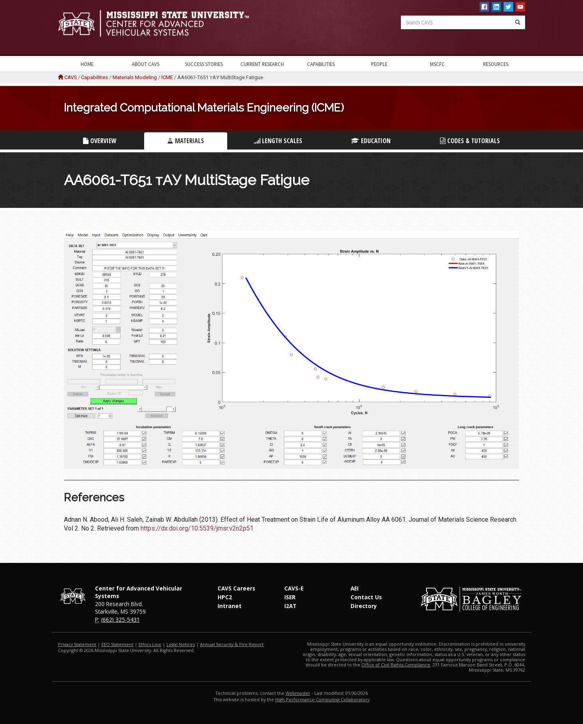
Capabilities (321, 64)
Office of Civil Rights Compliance (395, 665)
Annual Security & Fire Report (232, 644)
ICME (167, 77)
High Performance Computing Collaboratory (322, 699)
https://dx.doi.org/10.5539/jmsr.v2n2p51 (197, 528)
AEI (355, 588)
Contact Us (366, 597)
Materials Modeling (135, 77)
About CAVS (145, 64)
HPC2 (225, 597)
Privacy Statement (77, 644)
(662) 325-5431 (120, 619)
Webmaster (298, 693)
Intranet (230, 606)
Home (87, 64)
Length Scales (278, 140)
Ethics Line (150, 644)
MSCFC (437, 64)
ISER (289, 597)
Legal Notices (181, 644)
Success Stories (204, 64)
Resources (495, 64)
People (379, 64)
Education (371, 140)
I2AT (290, 606)
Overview (100, 140)
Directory (364, 606)
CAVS (70, 77)
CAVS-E (293, 588)
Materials (185, 140)
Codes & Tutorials (470, 140)
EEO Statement (117, 644)
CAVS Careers (236, 588)
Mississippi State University (78, 28)
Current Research (262, 64)
